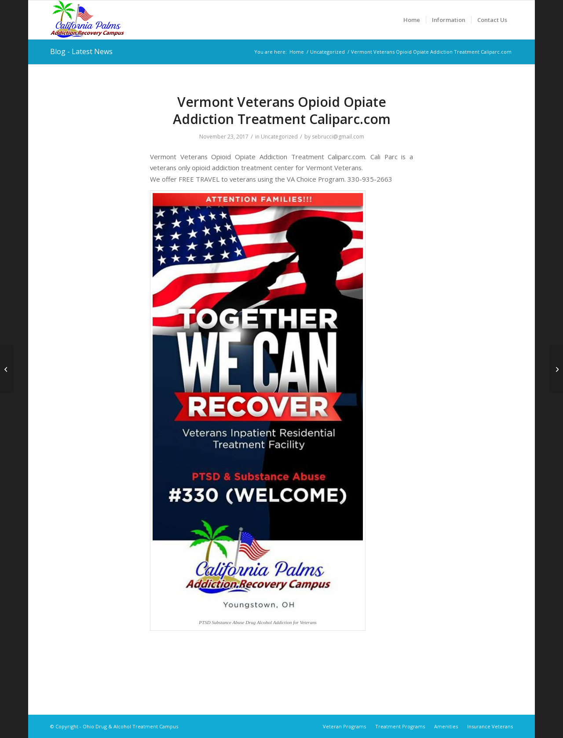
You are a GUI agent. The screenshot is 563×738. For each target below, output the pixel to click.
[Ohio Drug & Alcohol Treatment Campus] (87, 19)
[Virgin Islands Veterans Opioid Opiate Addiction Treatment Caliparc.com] (556, 369)
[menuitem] (412, 19)
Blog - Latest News (81, 51)
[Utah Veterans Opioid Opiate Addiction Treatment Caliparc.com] (7, 369)
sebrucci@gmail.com (338, 136)
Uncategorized (279, 136)
